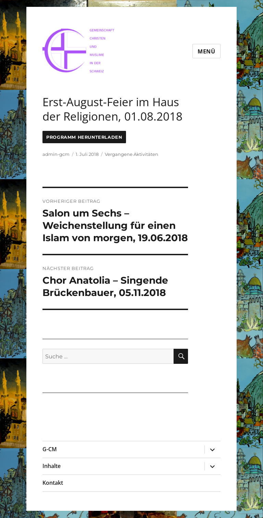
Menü (206, 51)
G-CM (49, 449)
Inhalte (51, 466)
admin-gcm (56, 154)
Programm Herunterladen (84, 137)
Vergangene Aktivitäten (131, 154)
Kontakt (52, 482)
